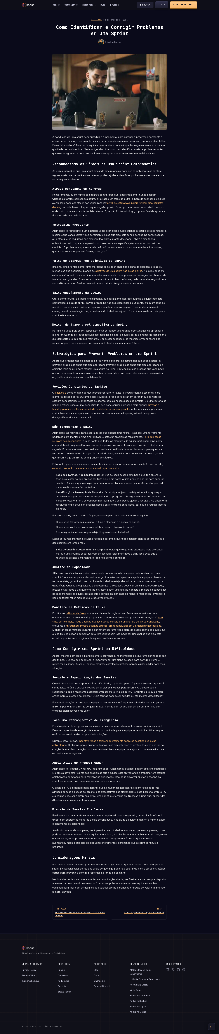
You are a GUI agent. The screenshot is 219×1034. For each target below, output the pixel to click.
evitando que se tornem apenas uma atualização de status (85, 468)
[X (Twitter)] (172, 969)
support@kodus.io (31, 981)
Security (62, 986)
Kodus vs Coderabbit (140, 995)
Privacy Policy (29, 970)
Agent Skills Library (139, 985)
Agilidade (96, 20)
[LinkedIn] (167, 969)
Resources (89, 4)
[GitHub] (178, 969)
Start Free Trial (183, 4)
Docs (54, 4)
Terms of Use (28, 975)
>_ (211, 1026)
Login (162, 4)
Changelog (99, 981)
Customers (63, 975)
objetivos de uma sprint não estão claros (118, 270)
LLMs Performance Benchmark (145, 979)
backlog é (60, 392)
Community (69, 4)
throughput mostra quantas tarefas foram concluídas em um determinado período (113, 625)
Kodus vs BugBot (138, 1001)
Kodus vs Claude (138, 1012)
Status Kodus (64, 992)
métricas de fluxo (76, 613)
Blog (103, 4)
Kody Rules (63, 981)
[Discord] (183, 969)
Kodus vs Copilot (138, 1006)
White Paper (136, 990)
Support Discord (102, 986)
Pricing (114, 4)
